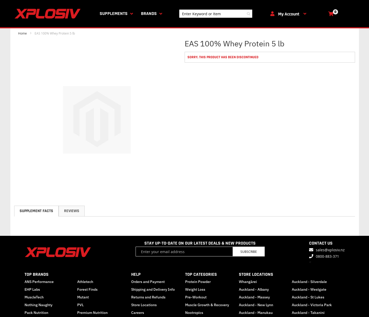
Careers (137, 312)
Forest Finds (87, 289)
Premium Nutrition (92, 312)
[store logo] (48, 14)
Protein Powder (198, 281)
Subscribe (248, 251)
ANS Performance (39, 281)
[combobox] (215, 14)
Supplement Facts (36, 211)
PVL (80, 305)
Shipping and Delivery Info (153, 289)
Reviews (71, 211)
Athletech (85, 281)
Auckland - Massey (254, 297)
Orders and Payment (148, 281)
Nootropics (194, 312)
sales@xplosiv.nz (330, 249)
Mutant (83, 297)
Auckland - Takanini (308, 312)
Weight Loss (195, 289)
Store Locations (144, 305)
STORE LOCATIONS (256, 274)
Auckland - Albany (254, 289)
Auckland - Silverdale (309, 281)
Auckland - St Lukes (308, 297)
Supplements (114, 13)
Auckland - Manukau (256, 312)
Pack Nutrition (36, 312)
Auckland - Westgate (309, 289)
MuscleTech (34, 297)
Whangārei (248, 281)
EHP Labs (32, 289)
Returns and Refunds (148, 297)
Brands (149, 13)
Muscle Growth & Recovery (207, 305)
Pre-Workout (196, 297)
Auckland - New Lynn (256, 305)
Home (22, 33)
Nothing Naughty (38, 305)
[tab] (36, 211)
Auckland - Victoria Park (312, 305)
